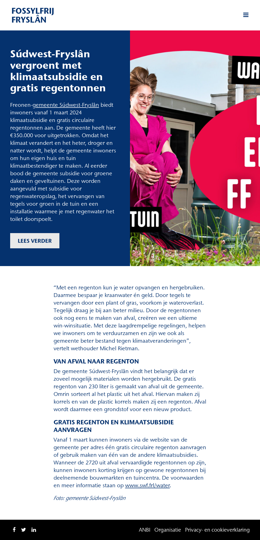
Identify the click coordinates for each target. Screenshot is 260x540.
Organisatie (167, 530)
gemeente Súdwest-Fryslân (65, 104)
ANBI (144, 530)
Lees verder (35, 240)
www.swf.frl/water (147, 485)
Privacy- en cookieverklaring (217, 530)
